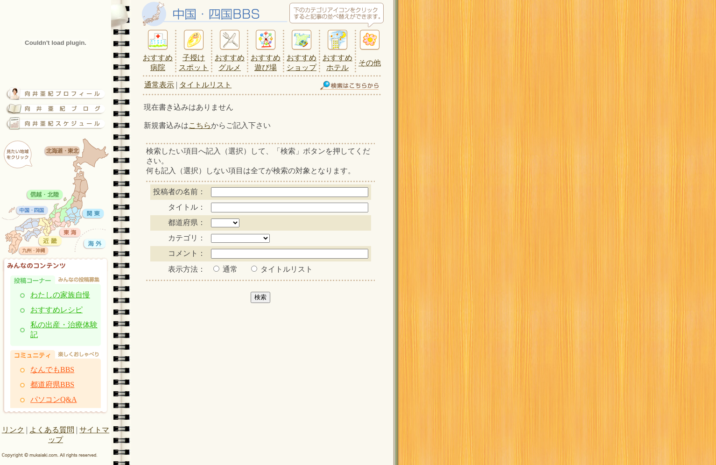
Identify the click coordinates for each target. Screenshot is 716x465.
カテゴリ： (186, 238)
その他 (369, 63)
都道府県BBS (52, 384)
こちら (200, 125)
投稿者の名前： (179, 192)
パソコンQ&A (53, 399)
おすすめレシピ (56, 310)
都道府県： (186, 222)
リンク (13, 430)
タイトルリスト (205, 85)
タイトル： (186, 207)
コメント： (186, 253)
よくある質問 (51, 430)
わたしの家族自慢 (60, 295)
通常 (225, 269)
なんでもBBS (52, 369)
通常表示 (159, 85)
